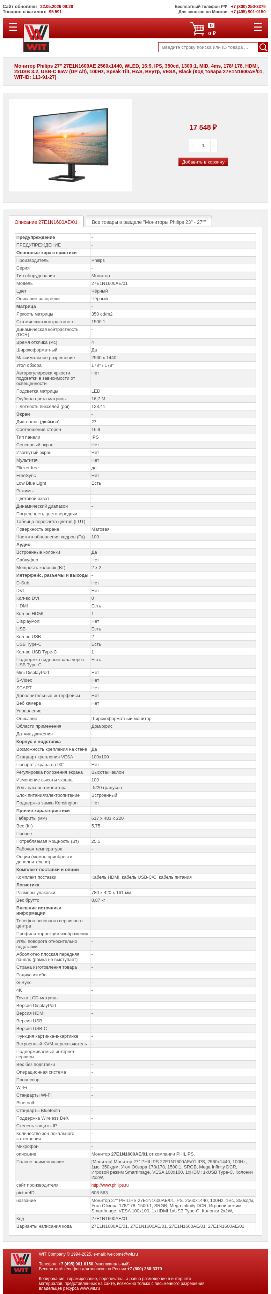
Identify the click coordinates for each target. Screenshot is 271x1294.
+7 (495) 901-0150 (76, 1264)
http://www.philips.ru (110, 1185)
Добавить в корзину (203, 162)
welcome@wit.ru (122, 1254)
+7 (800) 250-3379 (144, 1268)
